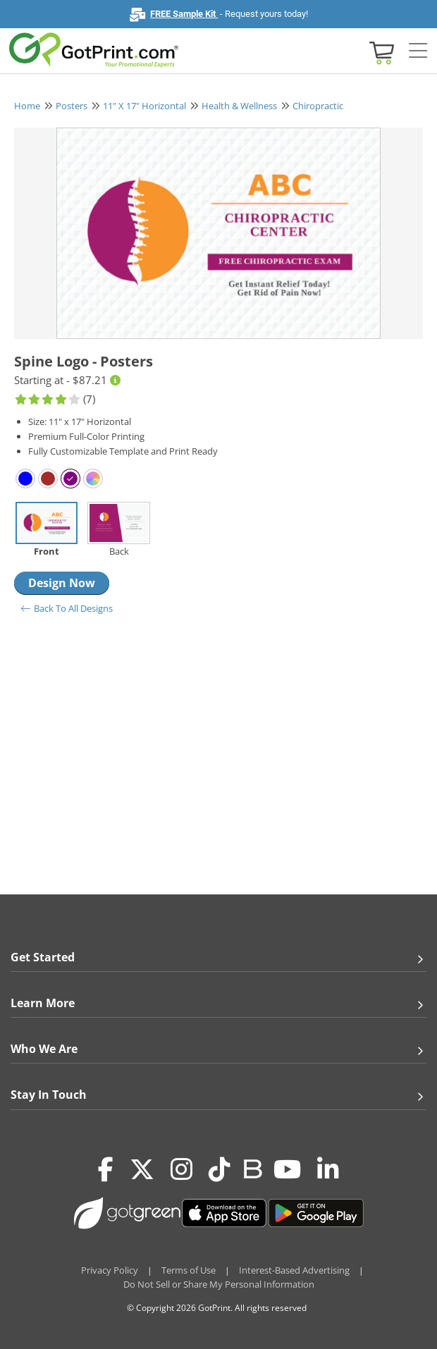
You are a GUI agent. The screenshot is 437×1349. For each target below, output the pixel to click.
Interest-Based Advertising (294, 1270)
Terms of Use (188, 1270)
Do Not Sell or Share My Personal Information (218, 1284)
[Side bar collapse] (418, 51)
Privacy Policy (109, 1270)
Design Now (61, 583)
